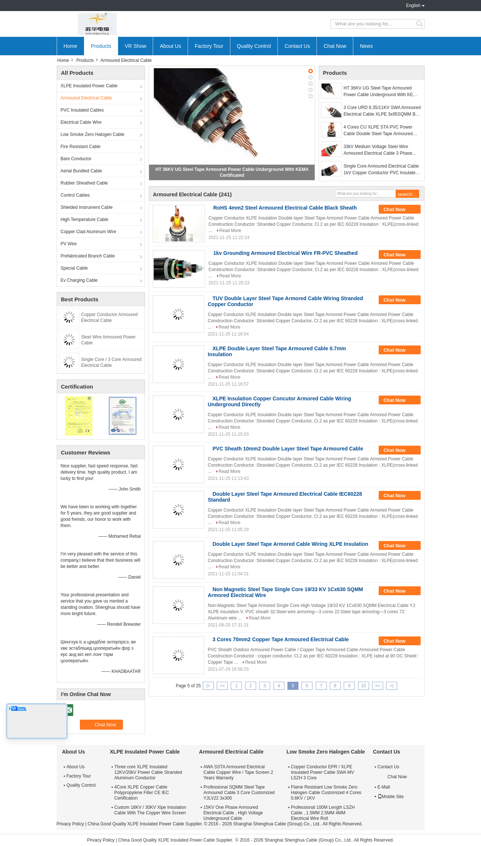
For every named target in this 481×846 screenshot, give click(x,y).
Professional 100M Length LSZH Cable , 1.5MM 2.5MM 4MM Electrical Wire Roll (322, 813)
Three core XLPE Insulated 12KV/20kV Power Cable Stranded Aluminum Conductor (148, 772)
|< (208, 685)
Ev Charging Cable (79, 280)
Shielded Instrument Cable (87, 207)
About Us (170, 46)
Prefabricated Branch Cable (88, 256)
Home (70, 46)
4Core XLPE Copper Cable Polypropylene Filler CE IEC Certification (141, 792)
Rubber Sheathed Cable (84, 183)
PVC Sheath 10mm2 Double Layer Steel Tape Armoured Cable (288, 449)
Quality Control (254, 46)
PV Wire (69, 243)
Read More (230, 230)
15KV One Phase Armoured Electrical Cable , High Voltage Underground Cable (233, 813)
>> (377, 685)
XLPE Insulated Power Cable (89, 85)
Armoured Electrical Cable (86, 98)
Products (101, 46)
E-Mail (384, 787)
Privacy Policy (70, 823)
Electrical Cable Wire (81, 122)
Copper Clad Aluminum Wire (88, 231)
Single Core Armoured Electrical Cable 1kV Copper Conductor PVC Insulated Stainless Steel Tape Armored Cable (381, 170)
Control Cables (75, 195)
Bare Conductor (76, 158)
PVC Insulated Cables (82, 110)
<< (222, 685)
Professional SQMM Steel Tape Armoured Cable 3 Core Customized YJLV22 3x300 (239, 792)
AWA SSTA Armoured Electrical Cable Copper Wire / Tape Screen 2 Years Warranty (238, 772)
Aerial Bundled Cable (81, 170)
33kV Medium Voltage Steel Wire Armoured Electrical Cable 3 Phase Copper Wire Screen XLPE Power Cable (378, 150)
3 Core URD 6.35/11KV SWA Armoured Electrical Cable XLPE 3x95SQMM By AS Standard (382, 111)
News (366, 46)
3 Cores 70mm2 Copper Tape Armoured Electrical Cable (281, 639)
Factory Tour (209, 46)
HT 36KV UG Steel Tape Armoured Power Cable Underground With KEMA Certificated (382, 91)
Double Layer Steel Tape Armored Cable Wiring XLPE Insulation (290, 544)
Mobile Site (391, 796)
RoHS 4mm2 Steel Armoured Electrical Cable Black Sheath (285, 208)
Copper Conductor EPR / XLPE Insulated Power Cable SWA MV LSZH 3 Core (322, 772)
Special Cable (74, 268)
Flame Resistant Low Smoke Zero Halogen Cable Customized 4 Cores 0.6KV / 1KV (326, 792)
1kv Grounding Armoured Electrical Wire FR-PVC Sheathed (285, 253)
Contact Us (297, 46)
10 (363, 685)
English (413, 5)
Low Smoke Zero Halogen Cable (92, 134)
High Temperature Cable (85, 219)
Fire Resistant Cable (81, 146)
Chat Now (334, 46)
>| (391, 685)
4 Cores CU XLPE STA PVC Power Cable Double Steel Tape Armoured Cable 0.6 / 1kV (378, 130)
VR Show (135, 46)
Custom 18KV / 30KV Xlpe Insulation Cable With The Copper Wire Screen (150, 810)
